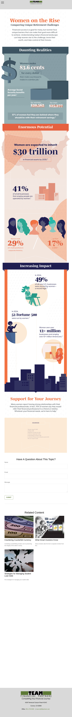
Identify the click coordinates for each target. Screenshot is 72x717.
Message (7, 482)
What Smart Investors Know (46, 540)
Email (6, 472)
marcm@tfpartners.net (42, 709)
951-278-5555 (30, 709)
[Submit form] (9, 497)
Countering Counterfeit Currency (18, 540)
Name (6, 462)
